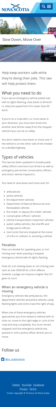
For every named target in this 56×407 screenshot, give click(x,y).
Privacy (24, 389)
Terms (32, 389)
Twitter (16, 385)
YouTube (27, 385)
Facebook (38, 385)
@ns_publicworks (15, 359)
